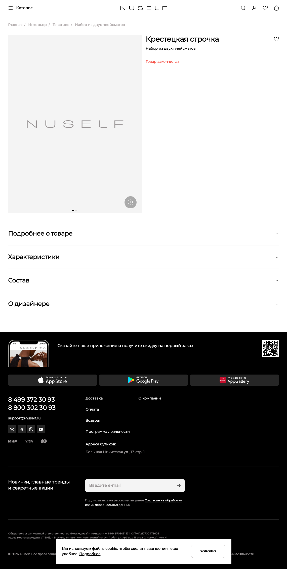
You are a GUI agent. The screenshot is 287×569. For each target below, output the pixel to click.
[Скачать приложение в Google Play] (143, 380)
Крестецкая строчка (182, 39)
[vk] (12, 429)
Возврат (93, 420)
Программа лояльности (108, 431)
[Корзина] (276, 8)
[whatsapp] (31, 429)
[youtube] (41, 429)
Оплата (92, 409)
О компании (149, 398)
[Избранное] (265, 8)
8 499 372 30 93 (31, 399)
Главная (15, 24)
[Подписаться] (178, 485)
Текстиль (60, 24)
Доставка (94, 398)
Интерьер (37, 24)
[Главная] (143, 8)
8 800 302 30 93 (32, 407)
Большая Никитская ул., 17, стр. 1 (115, 452)
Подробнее (90, 554)
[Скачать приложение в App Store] (52, 380)
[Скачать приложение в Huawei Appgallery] (234, 380)
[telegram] (22, 429)
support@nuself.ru (24, 418)
